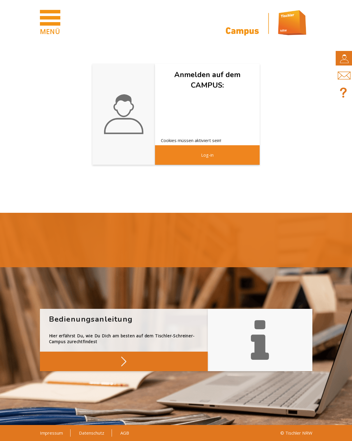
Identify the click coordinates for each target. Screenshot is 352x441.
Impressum (51, 433)
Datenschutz (91, 433)
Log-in (207, 155)
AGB (124, 433)
